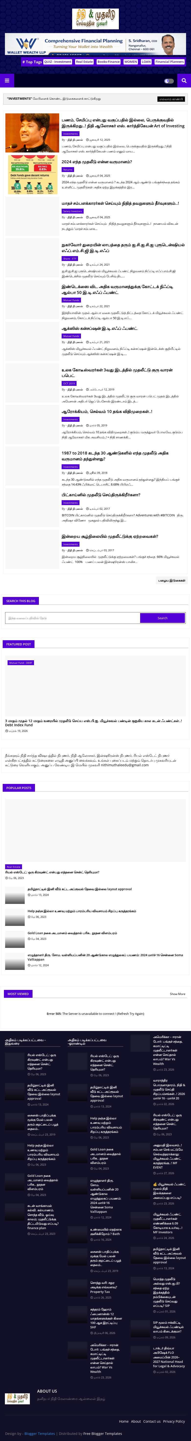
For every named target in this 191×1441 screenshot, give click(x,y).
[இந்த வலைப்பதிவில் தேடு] (73, 618)
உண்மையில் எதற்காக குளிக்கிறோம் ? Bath (106, 1231)
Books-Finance (109, 61)
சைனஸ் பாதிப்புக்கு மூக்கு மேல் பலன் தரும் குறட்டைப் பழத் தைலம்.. (42, 1122)
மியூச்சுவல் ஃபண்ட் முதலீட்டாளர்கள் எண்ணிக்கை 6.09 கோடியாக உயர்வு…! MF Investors (167, 1223)
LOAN (146, 61)
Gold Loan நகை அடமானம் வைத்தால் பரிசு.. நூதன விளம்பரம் (72, 933)
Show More (177, 994)
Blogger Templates (39, 1433)
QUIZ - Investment (57, 61)
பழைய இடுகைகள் (171, 580)
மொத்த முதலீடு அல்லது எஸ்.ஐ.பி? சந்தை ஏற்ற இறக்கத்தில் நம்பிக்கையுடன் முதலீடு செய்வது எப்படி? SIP (166, 1292)
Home (124, 1421)
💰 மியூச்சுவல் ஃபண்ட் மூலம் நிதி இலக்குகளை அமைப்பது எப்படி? (169, 1191)
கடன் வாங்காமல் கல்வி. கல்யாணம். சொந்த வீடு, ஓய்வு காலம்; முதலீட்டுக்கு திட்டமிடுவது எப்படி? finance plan (43, 1216)
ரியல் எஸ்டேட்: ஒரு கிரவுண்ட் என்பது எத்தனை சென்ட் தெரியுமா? (52, 872)
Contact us (152, 1421)
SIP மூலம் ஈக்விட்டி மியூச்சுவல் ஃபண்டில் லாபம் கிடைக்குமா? (168, 1326)
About (136, 1421)
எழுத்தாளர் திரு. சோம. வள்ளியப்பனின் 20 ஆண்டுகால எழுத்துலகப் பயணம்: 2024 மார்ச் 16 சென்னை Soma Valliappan (105, 957)
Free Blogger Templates (102, 1433)
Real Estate (84, 61)
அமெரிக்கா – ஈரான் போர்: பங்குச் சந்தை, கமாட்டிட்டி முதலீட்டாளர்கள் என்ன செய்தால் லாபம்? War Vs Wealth (105, 1358)
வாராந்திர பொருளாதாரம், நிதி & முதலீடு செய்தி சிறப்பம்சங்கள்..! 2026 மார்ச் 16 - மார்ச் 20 (169, 1089)
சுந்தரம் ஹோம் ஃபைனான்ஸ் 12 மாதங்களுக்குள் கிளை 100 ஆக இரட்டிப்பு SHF (106, 1318)
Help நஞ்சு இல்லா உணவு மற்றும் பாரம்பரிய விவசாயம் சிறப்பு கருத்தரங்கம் (82, 911)
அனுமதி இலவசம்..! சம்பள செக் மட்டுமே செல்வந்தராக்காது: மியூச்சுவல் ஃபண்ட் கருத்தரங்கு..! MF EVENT (168, 1156)
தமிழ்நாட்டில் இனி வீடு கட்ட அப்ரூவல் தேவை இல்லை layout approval (80, 889)
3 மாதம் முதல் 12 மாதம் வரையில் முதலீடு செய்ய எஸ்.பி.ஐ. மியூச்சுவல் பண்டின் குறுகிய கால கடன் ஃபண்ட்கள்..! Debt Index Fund (93, 723)
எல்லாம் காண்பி (171, 99)
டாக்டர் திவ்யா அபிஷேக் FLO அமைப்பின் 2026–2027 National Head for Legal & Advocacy (169, 1357)
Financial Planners (170, 61)
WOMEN (130, 61)
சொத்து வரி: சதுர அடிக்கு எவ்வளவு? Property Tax (103, 1287)
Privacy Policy (174, 1421)
